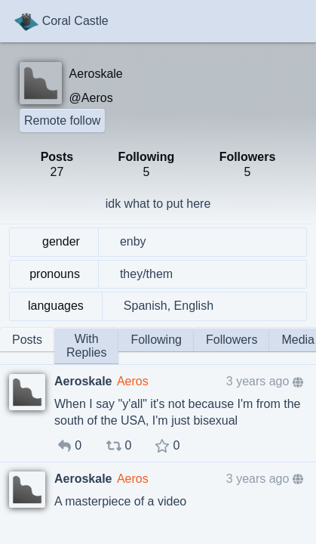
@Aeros (91, 97)
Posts (27, 339)
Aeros (133, 381)
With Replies (86, 345)
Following (156, 339)
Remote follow (62, 120)
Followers (231, 339)
